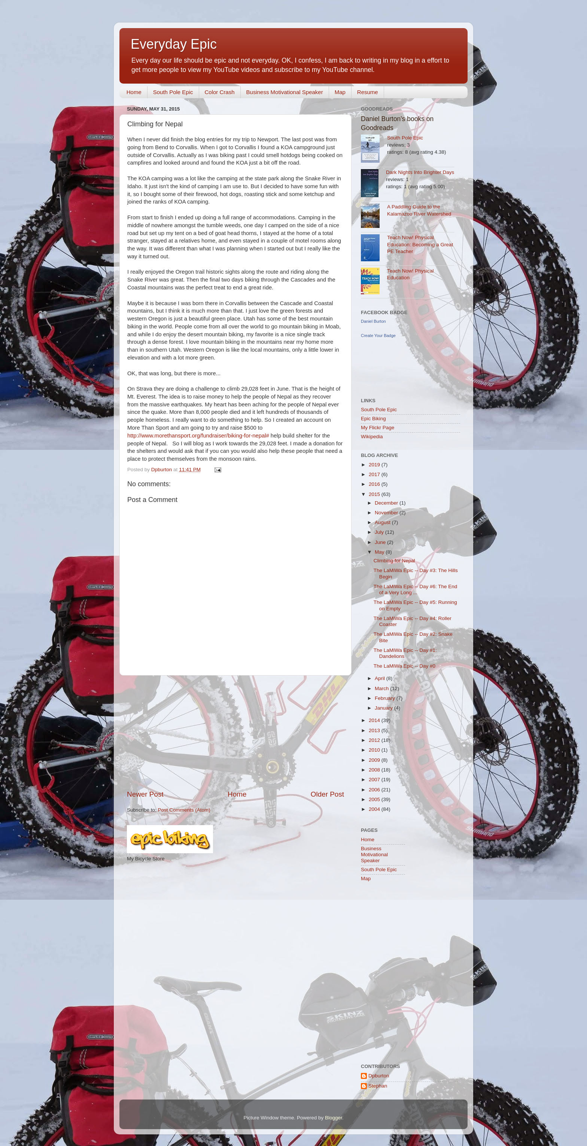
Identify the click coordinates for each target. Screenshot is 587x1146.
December (387, 503)
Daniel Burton (373, 321)
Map (340, 92)
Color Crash (220, 92)
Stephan (377, 1086)
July (380, 532)
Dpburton (378, 1076)
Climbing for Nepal (394, 560)
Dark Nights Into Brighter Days (420, 172)
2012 (375, 740)
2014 (375, 720)
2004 (375, 809)
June (381, 542)
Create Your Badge (378, 335)
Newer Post (145, 794)
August (383, 522)
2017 (375, 474)
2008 (375, 770)
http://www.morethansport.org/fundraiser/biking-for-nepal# (198, 436)
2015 (375, 494)
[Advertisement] (235, 732)
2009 (375, 760)
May (380, 552)
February (385, 698)
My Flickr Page (377, 427)
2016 (375, 484)
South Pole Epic (173, 92)
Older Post (327, 794)
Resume (367, 92)
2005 (375, 799)
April (380, 678)
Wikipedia (372, 436)
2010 (375, 750)
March (382, 688)
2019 (375, 464)
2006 (375, 789)
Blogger (333, 1118)
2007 (375, 779)
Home (134, 92)
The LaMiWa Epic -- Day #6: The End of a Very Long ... (415, 589)
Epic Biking (373, 418)
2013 (375, 730)
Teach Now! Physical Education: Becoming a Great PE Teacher (420, 245)
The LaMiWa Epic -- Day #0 (404, 666)
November (387, 512)
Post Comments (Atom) (184, 810)
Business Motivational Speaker (284, 92)
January (384, 708)
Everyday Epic (174, 44)
